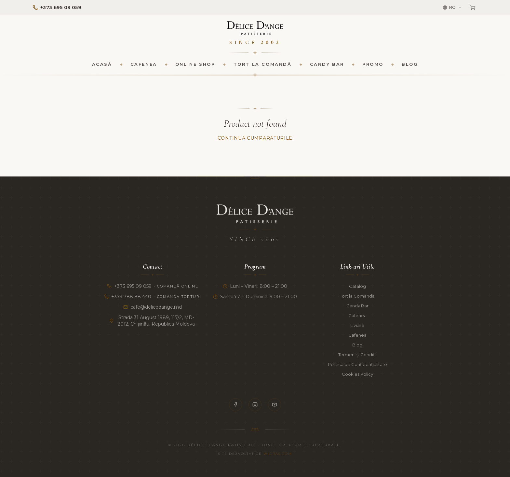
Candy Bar (327, 67)
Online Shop (195, 67)
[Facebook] (235, 404)
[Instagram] (255, 404)
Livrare (357, 325)
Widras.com (277, 454)
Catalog (357, 286)
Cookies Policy (357, 374)
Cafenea (143, 67)
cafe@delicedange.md (152, 307)
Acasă (102, 67)
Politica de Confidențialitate (357, 364)
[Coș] (472, 7)
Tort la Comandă (263, 67)
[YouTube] (274, 404)
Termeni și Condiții (357, 355)
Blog (410, 67)
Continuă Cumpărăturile (255, 141)
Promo (372, 67)
